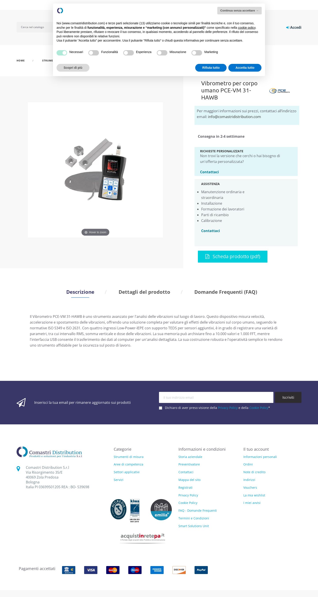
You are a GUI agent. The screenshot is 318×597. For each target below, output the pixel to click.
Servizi (118, 480)
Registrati (185, 487)
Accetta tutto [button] (244, 67)
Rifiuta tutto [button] (211, 67)
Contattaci (209, 172)
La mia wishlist (254, 495)
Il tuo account (256, 449)
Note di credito (254, 472)
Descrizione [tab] (80, 291)
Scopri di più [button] (73, 67)
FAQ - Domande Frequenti (197, 510)
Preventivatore (189, 464)
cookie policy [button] (247, 27)
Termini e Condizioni (193, 518)
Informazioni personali (260, 457)
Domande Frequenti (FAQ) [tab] (225, 291)
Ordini (248, 464)
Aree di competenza (128, 464)
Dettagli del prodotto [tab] (144, 291)
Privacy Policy (228, 408)
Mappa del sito (189, 480)
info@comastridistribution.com (234, 116)
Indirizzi (249, 480)
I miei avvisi (252, 503)
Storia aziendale (190, 457)
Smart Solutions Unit (193, 526)
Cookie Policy (258, 408)
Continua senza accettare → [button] (239, 10)
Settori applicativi (127, 472)
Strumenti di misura (129, 457)
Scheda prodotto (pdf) (232, 256)
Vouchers (250, 487)
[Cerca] (38, 27)
